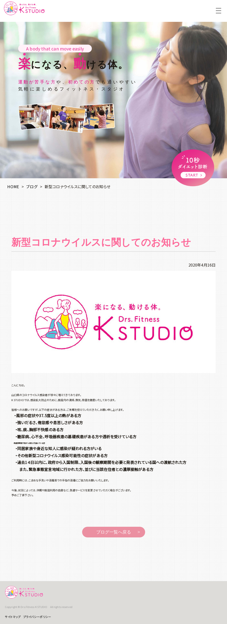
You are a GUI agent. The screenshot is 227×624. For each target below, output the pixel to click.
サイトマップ (13, 617)
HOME (13, 186)
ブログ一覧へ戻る (113, 532)
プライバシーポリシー (37, 617)
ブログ (31, 186)
